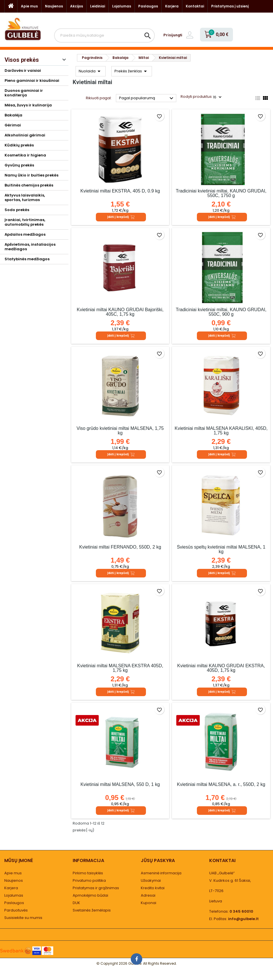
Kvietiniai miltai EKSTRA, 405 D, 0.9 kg (120, 190)
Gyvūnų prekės (19, 165)
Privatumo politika (89, 880)
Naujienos (54, 6)
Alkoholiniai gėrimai (25, 135)
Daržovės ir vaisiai (23, 70)
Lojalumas (121, 6)
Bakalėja (13, 115)
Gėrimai (13, 125)
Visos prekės (22, 59)
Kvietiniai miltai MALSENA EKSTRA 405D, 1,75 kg (120, 668)
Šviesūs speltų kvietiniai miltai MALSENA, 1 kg (221, 549)
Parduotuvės (16, 910)
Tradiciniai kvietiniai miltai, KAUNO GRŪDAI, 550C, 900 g (221, 312)
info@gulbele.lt (243, 919)
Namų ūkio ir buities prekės (31, 175)
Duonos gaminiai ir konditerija (24, 93)
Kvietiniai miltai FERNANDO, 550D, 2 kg (120, 547)
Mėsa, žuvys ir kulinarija (28, 105)
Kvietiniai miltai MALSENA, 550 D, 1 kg (120, 784)
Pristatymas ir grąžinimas (96, 888)
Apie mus (29, 6)
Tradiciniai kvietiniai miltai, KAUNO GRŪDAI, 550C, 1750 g (221, 193)
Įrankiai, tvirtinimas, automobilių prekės (25, 222)
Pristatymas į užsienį (230, 6)
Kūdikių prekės (19, 145)
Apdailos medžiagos (25, 234)
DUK (76, 903)
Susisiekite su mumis (23, 917)
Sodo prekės (17, 210)
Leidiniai (97, 6)
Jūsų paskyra (158, 860)
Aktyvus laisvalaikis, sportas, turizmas (25, 197)
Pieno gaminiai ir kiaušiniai (32, 80)
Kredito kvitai (153, 888)
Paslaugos (148, 6)
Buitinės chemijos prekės (29, 185)
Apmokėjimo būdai (90, 895)
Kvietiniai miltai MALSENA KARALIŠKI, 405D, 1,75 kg (221, 430)
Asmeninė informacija (161, 873)
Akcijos (76, 6)
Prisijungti (172, 35)
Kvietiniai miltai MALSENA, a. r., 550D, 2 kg (221, 784)
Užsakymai (151, 880)
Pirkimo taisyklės (88, 873)
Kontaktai (195, 6)
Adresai (148, 895)
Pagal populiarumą (147, 98)
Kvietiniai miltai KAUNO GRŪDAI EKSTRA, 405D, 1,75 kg (221, 668)
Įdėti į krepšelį (120, 217)
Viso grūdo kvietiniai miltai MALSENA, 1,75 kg (120, 430)
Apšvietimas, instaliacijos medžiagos (30, 247)
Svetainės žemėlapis (92, 910)
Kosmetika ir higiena (25, 155)
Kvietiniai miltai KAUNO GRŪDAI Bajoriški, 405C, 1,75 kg (120, 312)
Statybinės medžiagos (27, 259)
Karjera (172, 6)
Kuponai (148, 903)
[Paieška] (104, 35)
